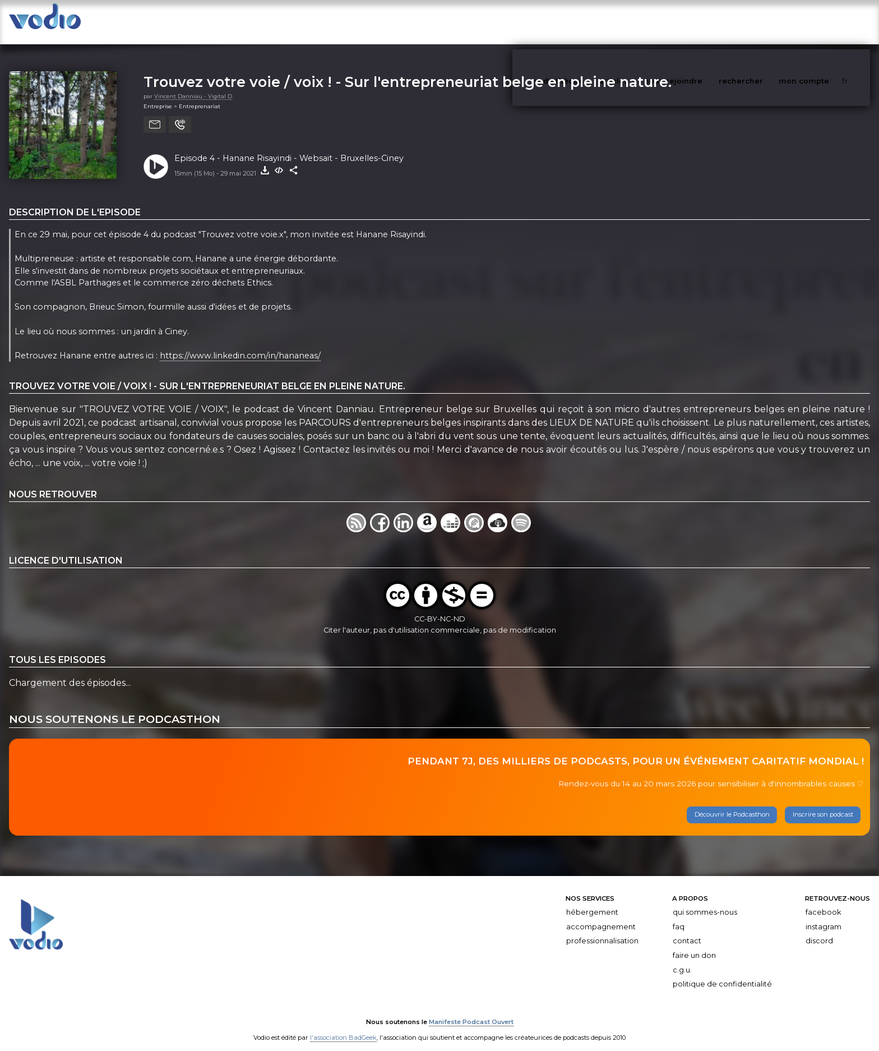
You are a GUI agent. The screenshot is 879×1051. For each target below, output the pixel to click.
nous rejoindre (696, 21)
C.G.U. (682, 959)
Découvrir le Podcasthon (732, 803)
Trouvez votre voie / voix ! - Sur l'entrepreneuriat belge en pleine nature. (408, 70)
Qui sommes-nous (705, 901)
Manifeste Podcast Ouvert (471, 1011)
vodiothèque (585, 21)
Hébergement (592, 901)
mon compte (822, 21)
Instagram (823, 915)
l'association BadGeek (343, 1026)
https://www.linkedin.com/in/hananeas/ (240, 344)
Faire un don (694, 944)
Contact (687, 929)
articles (639, 21)
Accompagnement (601, 915)
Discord (819, 929)
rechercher (761, 21)
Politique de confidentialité (722, 973)
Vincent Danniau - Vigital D (193, 85)
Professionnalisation (602, 929)
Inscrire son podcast (823, 803)
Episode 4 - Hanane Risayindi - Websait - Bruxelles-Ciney (289, 147)
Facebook (823, 901)
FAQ (678, 915)
